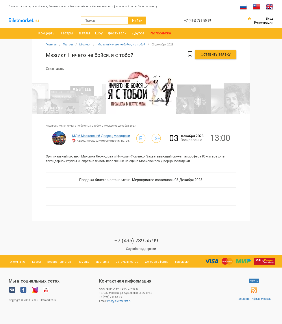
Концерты (46, 33)
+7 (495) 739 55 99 (136, 240)
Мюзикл (85, 44)
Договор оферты (157, 261)
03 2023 (162, 44)
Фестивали (117, 33)
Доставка (102, 261)
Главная (51, 44)
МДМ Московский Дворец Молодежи (101, 136)
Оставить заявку (216, 54)
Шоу (99, 33)
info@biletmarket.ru (119, 301)
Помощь (83, 261)
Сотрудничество (127, 261)
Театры (67, 33)
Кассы (36, 261)
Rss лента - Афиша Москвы (254, 298)
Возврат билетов (59, 261)
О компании (18, 261)
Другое (138, 33)
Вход (269, 18)
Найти (137, 20)
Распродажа (160, 33)
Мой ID (254, 280)
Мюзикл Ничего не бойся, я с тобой (121, 44)
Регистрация (263, 22)
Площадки (182, 261)
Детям (84, 33)
